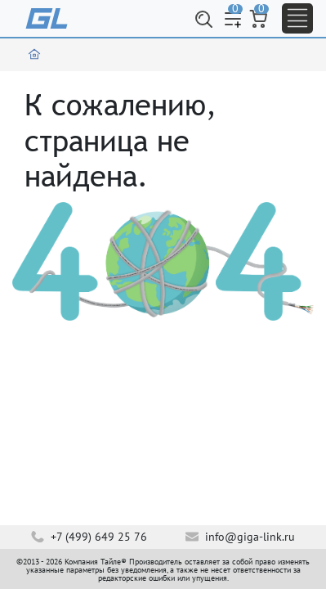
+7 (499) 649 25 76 (89, 536)
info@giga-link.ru (240, 536)
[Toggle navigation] (297, 18)
